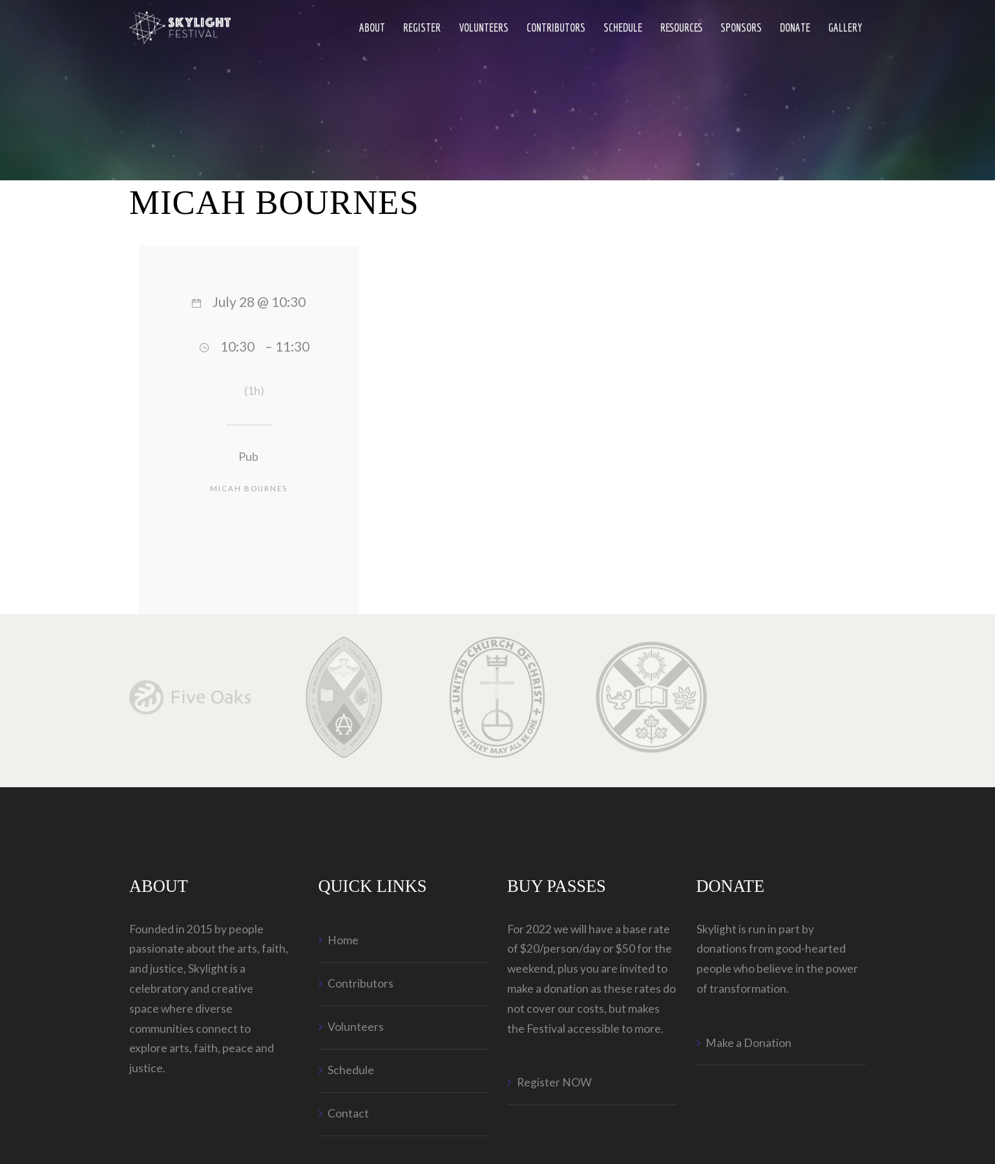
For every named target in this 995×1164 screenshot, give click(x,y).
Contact (348, 1113)
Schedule (622, 27)
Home (343, 940)
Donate (795, 27)
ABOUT (372, 27)
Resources (681, 27)
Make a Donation (748, 1043)
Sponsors (741, 27)
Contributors (556, 27)
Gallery (845, 27)
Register (422, 27)
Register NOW (554, 1082)
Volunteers (483, 27)
